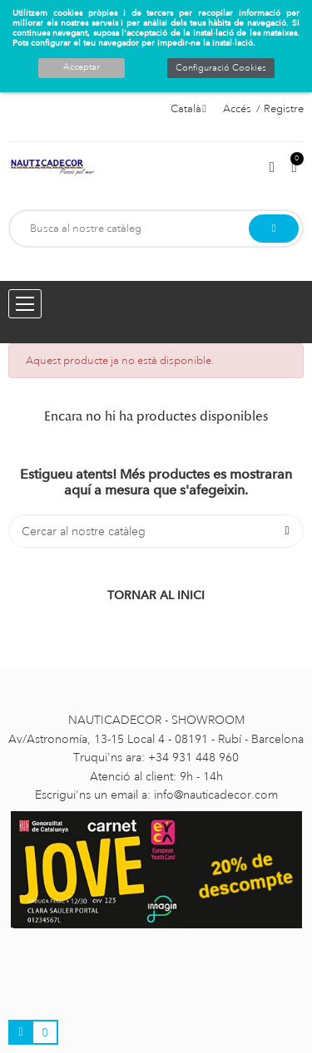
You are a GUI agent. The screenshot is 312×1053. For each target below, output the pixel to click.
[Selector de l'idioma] (188, 108)
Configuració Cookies (221, 68)
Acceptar (81, 67)
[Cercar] (156, 531)
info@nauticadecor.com (216, 794)
